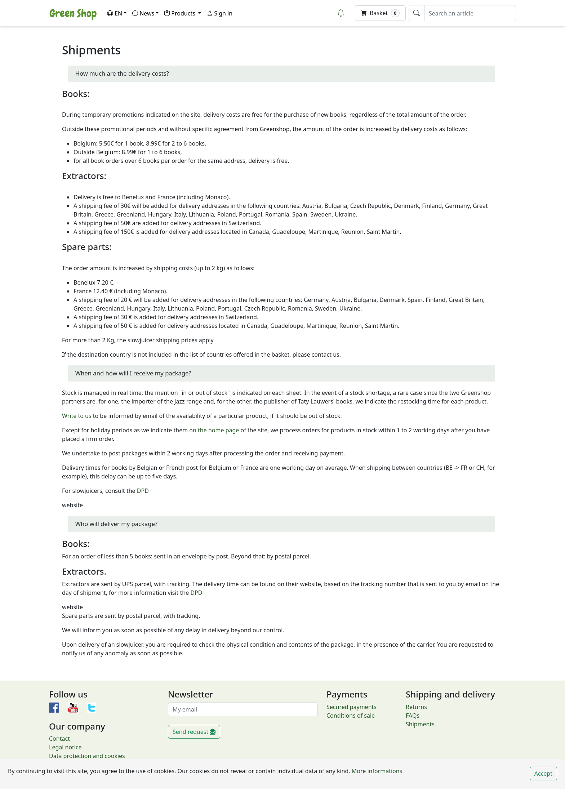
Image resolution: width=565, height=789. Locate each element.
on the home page (214, 430)
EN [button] (114, 13)
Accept (543, 773)
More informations (376, 771)
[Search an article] (470, 13)
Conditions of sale (350, 715)
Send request (194, 732)
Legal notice (65, 747)
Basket (380, 13)
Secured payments (351, 707)
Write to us (77, 416)
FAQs (412, 715)
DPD (143, 491)
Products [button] (180, 13)
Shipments (420, 724)
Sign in (219, 13)
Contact (59, 739)
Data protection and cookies (87, 756)
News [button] (143, 13)
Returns (416, 707)
